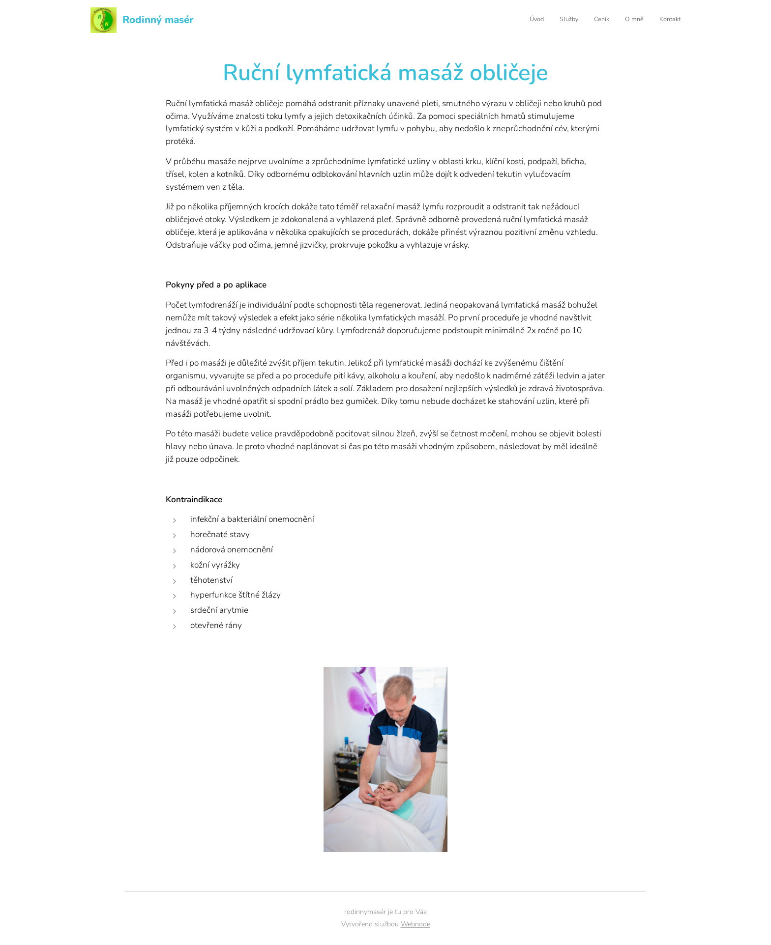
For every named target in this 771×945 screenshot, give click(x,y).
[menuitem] (620, 20)
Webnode (415, 924)
